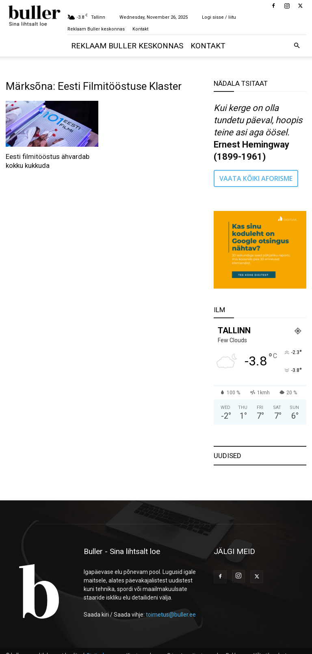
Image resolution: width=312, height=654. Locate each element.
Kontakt (140, 29)
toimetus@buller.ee (171, 614)
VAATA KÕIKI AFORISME (255, 178)
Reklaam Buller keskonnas (96, 29)
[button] (296, 46)
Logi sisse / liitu (219, 17)
